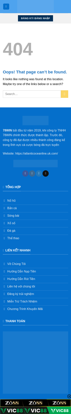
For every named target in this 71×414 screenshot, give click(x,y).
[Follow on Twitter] (39, 173)
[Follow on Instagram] (32, 173)
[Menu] (6, 7)
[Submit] (64, 94)
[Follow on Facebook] (25, 173)
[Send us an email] (46, 173)
